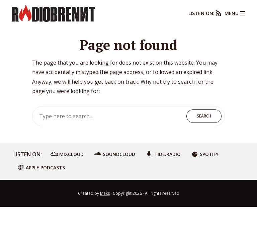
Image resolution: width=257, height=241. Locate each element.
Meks (105, 193)
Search (204, 116)
